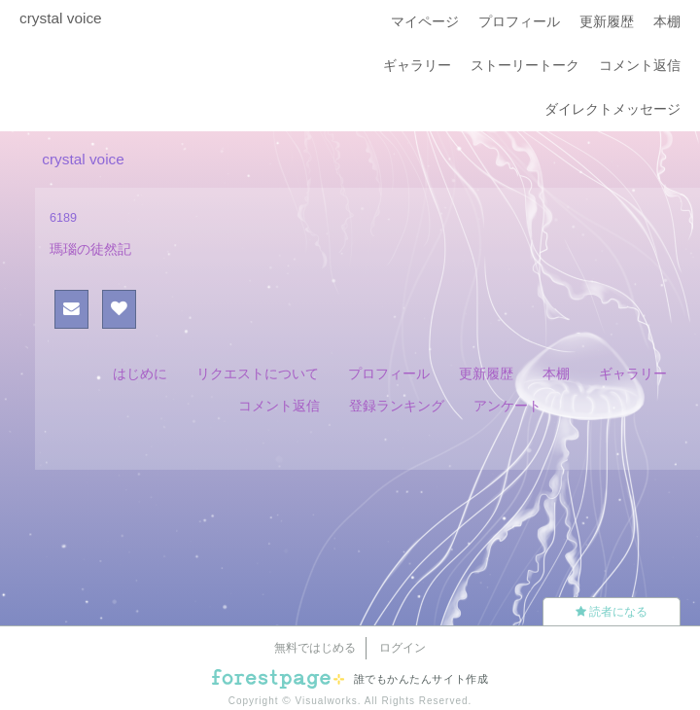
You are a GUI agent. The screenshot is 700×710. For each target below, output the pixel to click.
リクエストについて (257, 373)
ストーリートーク (525, 65)
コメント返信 (640, 65)
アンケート (507, 405)
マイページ (425, 21)
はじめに (140, 373)
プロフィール (519, 21)
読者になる (612, 612)
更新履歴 (606, 21)
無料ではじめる (315, 648)
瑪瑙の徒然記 (90, 249)
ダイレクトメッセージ (612, 109)
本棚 (667, 21)
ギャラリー (417, 65)
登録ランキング (396, 405)
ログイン (402, 648)
